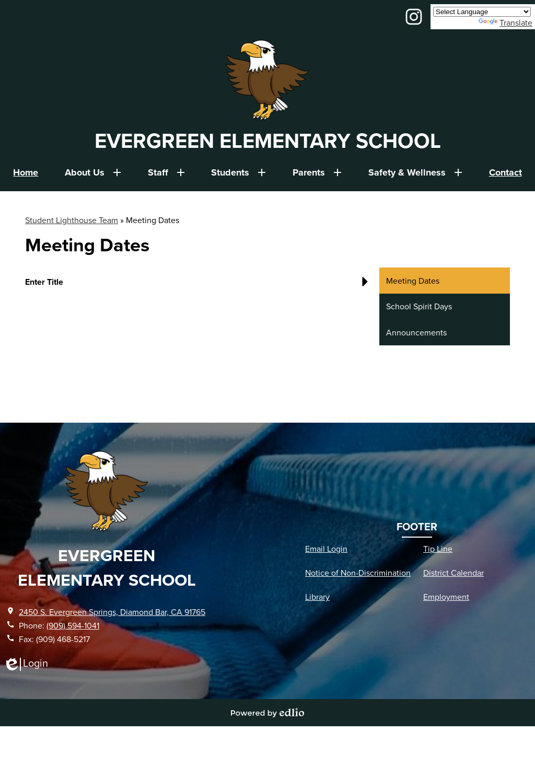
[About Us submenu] (93, 172)
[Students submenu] (238, 172)
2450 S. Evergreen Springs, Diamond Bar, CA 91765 (112, 612)
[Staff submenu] (166, 172)
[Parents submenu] (317, 172)
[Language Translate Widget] (482, 12)
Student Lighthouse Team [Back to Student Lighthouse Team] (71, 220)
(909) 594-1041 (72, 625)
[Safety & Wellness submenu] (415, 172)
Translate (505, 22)
